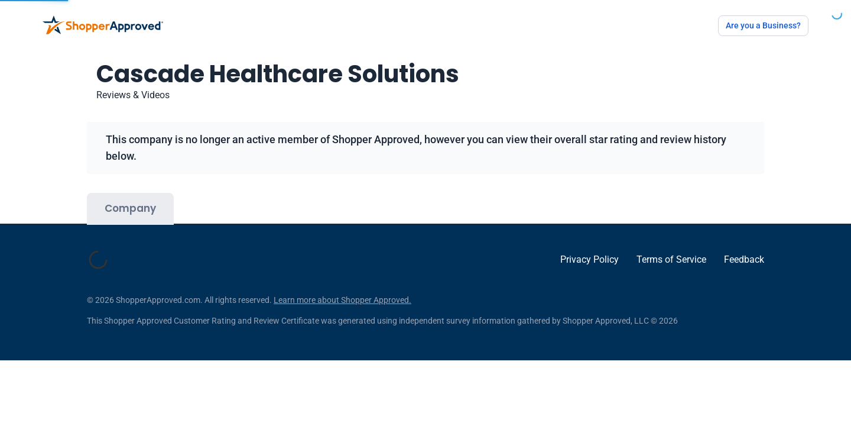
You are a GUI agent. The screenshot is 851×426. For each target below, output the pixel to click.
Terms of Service (671, 265)
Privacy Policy (589, 265)
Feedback (744, 265)
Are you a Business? (763, 25)
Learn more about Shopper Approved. (342, 312)
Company (130, 208)
